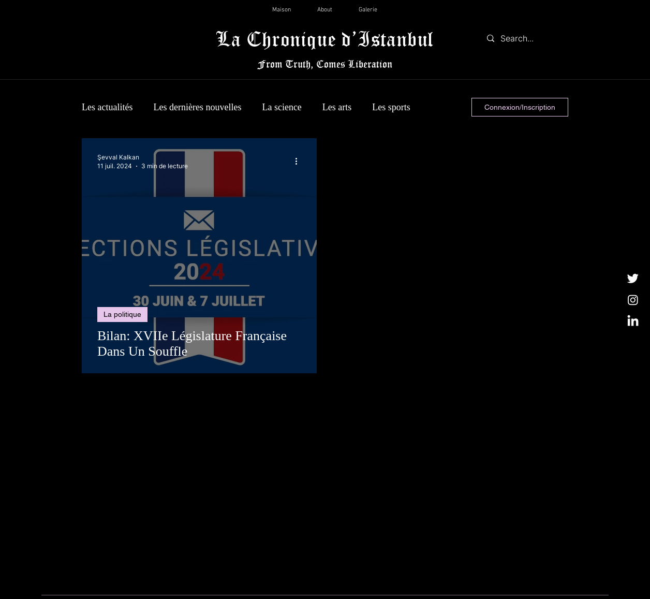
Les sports (391, 107)
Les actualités (107, 107)
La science (281, 107)
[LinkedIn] (633, 321)
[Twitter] (633, 278)
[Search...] (525, 38)
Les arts (336, 107)
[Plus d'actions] (299, 161)
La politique (122, 314)
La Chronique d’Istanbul (325, 38)
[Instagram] (633, 299)
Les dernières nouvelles (197, 107)
